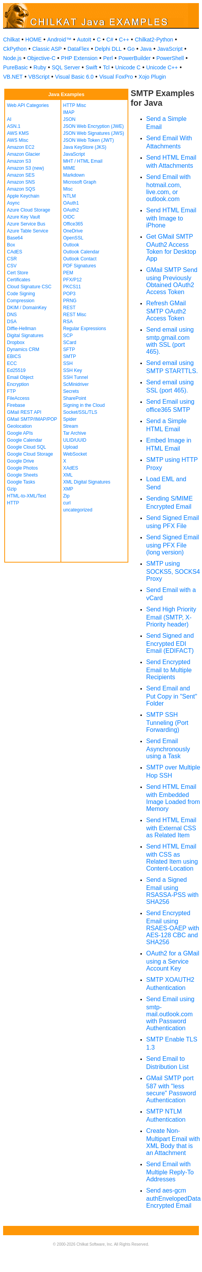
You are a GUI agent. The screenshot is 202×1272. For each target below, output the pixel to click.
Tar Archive (74, 433)
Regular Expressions (84, 328)
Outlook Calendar (81, 252)
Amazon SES (21, 175)
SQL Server (66, 67)
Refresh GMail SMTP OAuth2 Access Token (166, 311)
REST (69, 307)
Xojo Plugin (152, 77)
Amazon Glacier (23, 154)
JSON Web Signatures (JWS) (93, 133)
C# (109, 39)
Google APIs (20, 433)
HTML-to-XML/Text (26, 496)
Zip (66, 496)
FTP (11, 391)
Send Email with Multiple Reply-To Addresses (170, 1171)
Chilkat (11, 39)
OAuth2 (71, 210)
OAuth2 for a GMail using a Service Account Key (172, 961)
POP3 (69, 293)
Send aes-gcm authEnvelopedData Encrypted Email (173, 1198)
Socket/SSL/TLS (80, 412)
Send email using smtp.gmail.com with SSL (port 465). (170, 340)
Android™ (59, 39)
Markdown (74, 175)
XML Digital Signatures (86, 482)
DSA (12, 321)
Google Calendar (24, 440)
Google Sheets (22, 475)
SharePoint (74, 398)
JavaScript (170, 49)
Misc (68, 189)
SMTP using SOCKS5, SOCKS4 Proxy (173, 571)
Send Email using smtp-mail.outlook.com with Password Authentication (170, 1013)
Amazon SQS (21, 189)
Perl (108, 58)
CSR (12, 259)
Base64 (15, 238)
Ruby (39, 67)
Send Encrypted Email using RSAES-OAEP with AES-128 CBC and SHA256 (172, 927)
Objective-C (41, 58)
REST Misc (74, 314)
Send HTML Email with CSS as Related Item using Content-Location (172, 857)
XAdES (70, 468)
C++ (124, 39)
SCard (69, 342)
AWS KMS (18, 133)
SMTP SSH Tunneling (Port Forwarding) (167, 722)
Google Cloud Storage (30, 454)
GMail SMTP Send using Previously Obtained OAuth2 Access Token (171, 281)
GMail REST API (24, 412)
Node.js (12, 58)
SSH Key (72, 370)
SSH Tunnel (75, 377)
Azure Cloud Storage (28, 210)
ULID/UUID (74, 440)
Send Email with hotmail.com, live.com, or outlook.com (168, 188)
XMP (68, 489)
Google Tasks (21, 482)
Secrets (71, 391)
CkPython (15, 49)
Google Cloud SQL (26, 447)
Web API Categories (28, 105)
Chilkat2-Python (154, 39)
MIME (69, 168)
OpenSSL (73, 238)
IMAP (68, 112)
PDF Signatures (79, 266)
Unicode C (127, 67)
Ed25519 (16, 370)
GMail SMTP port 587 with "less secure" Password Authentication (171, 1089)
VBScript (38, 77)
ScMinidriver (76, 384)
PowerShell (170, 58)
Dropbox (15, 342)
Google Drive (20, 461)
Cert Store (17, 272)
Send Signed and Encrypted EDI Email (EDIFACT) (170, 643)
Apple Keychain (23, 196)
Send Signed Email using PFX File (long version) (172, 545)
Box (11, 245)
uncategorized (77, 510)
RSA (68, 321)
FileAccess (18, 398)
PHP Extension (79, 58)
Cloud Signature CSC (29, 286)
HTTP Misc (74, 105)
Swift (91, 67)
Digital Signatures (25, 335)
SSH (68, 363)
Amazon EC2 (21, 147)
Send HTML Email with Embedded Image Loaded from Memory (173, 797)
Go (131, 49)
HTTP (13, 503)
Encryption (18, 384)
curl (67, 503)
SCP (68, 335)
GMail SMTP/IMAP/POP (32, 419)
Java (146, 49)
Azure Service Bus (26, 224)
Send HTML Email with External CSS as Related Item (171, 827)
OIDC (69, 217)
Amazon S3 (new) (25, 168)
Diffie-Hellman (21, 328)
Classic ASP (47, 49)
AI (9, 119)
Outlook (71, 245)
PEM (68, 272)
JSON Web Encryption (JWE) (93, 126)
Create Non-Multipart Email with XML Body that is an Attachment (173, 1141)
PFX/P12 (72, 279)
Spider (70, 419)
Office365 (73, 224)
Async (13, 203)
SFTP (69, 349)
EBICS (14, 356)
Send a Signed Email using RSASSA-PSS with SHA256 (172, 890)
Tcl (106, 67)
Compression (21, 300)
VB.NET (13, 77)
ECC (12, 363)
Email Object (20, 377)
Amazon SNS (21, 182)
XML (68, 475)
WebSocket (75, 454)
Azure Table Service (27, 231)
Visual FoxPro (116, 77)
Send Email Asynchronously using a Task (168, 748)
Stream (70, 426)
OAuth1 (71, 203)
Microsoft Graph (79, 182)
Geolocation (19, 426)
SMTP (69, 356)
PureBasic (15, 67)
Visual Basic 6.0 (74, 77)
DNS (12, 314)
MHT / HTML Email (82, 161)
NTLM (69, 196)
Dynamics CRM (23, 349)
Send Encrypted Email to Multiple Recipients (169, 669)
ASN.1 (14, 126)
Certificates (18, 279)
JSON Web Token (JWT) (88, 140)
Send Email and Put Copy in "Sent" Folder (171, 696)
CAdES (14, 252)
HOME (33, 39)
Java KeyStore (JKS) (84, 147)
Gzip (12, 489)
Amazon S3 (19, 161)
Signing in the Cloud (84, 405)
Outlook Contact (80, 259)
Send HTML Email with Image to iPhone (171, 218)
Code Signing (21, 293)
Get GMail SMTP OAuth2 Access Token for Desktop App (171, 247)
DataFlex (78, 49)
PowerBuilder (134, 58)
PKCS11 (72, 286)
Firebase (16, 405)
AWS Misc (17, 140)
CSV (12, 266)
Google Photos (22, 468)
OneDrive (73, 231)
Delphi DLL (108, 49)
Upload (70, 447)
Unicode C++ (162, 67)
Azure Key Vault (23, 217)
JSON (69, 119)
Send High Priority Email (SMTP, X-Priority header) (171, 617)
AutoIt (84, 39)
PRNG (70, 300)
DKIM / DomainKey (27, 307)
